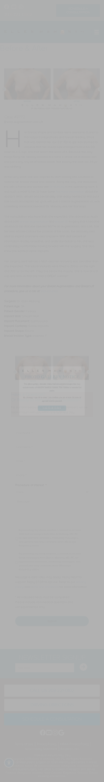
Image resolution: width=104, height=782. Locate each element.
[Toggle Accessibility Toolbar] (9, 763)
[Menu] (96, 32)
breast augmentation (34, 221)
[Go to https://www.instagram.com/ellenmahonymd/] (21, 7)
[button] (4, 89)
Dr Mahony (57, 186)
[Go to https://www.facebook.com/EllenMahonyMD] (6, 7)
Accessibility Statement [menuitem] (41, 749)
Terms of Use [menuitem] (24, 744)
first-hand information (70, 191)
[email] (44, 667)
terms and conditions (45, 587)
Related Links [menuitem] (70, 749)
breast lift (61, 221)
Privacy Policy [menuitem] (47, 744)
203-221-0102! (49, 291)
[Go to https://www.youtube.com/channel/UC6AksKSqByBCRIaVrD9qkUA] (13, 7)
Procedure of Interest (30, 485)
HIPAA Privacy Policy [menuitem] (74, 744)
